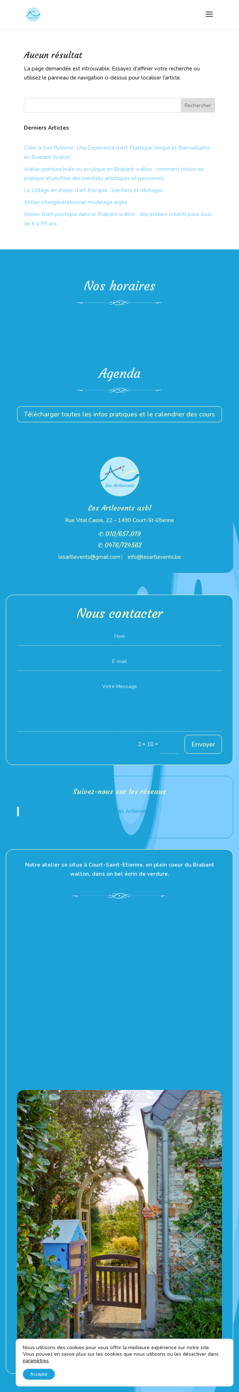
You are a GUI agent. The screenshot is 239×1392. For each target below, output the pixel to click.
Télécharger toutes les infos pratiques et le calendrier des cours (119, 414)
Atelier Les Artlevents (124, 811)
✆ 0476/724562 (120, 545)
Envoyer (203, 744)
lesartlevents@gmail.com (89, 557)
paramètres (36, 1361)
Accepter (39, 1374)
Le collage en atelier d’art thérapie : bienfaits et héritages (93, 190)
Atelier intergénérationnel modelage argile (75, 202)
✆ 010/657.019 (119, 534)
